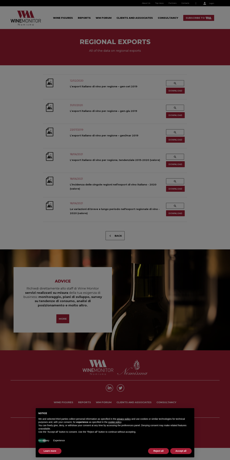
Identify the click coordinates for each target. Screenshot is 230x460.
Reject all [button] (158, 451)
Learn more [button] (50, 451)
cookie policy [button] (114, 422)
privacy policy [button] (124, 419)
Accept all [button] (180, 451)
